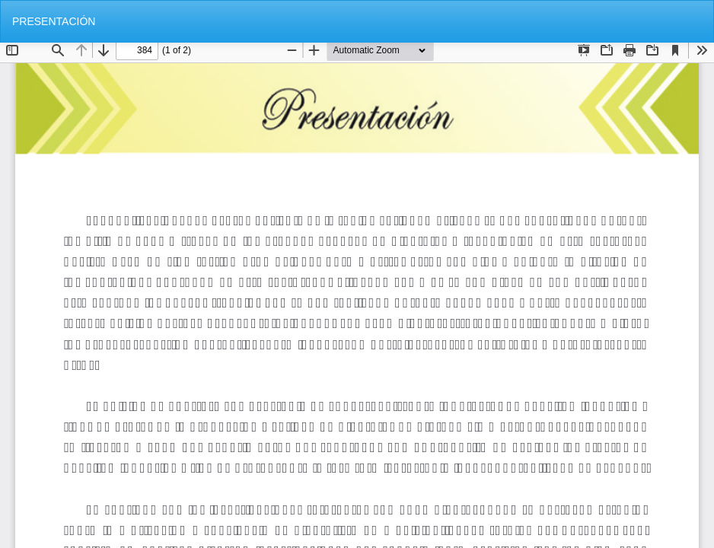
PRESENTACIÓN (53, 21)
